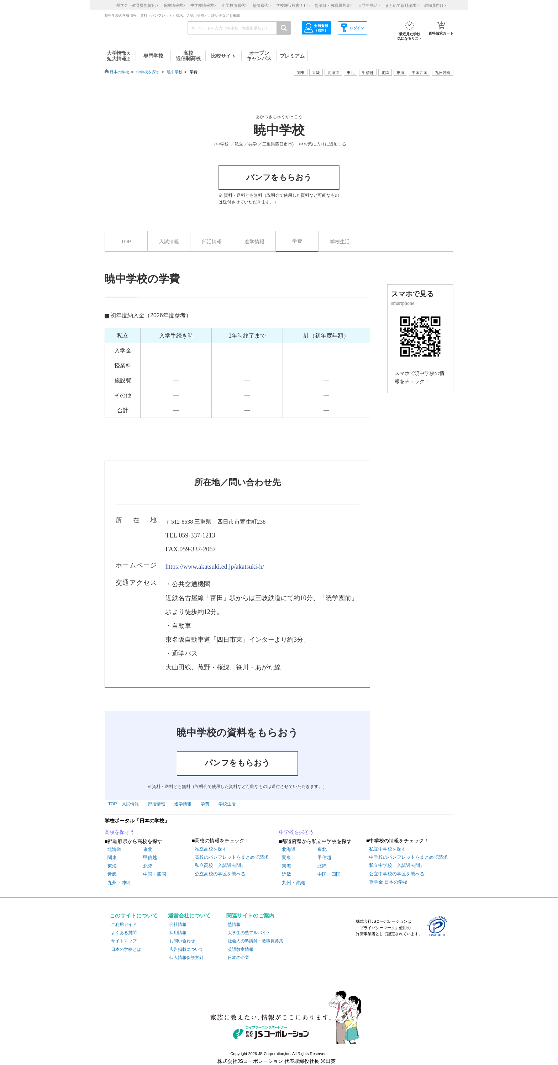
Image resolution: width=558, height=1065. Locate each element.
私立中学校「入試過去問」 (397, 865)
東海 (112, 866)
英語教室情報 (240, 949)
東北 (147, 849)
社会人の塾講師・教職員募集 (255, 940)
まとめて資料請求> (401, 5)
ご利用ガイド (124, 924)
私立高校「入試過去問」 (220, 865)
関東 (112, 857)
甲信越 (150, 857)
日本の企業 (238, 957)
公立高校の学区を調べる (220, 873)
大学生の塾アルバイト (249, 932)
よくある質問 (124, 932)
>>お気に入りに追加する (322, 144)
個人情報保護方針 (186, 957)
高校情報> (174, 5)
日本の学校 (119, 72)
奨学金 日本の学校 (388, 882)
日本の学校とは (126, 949)
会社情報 (177, 924)
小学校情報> (234, 5)
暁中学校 (175, 72)
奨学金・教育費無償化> (137, 5)
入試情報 (169, 241)
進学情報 (254, 241)
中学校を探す (148, 72)
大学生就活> (369, 5)
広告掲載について (186, 949)
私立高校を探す (211, 849)
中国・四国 (154, 874)
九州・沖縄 (119, 882)
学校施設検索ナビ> (293, 5)
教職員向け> (435, 5)
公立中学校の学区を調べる (397, 873)
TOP (126, 241)
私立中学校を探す (387, 849)
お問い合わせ (182, 940)
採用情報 (177, 932)
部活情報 (212, 241)
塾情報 (234, 924)
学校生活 (340, 241)
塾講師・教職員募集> (333, 5)
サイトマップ (124, 940)
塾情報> (261, 5)
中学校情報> (203, 5)
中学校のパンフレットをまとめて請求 (408, 857)
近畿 (112, 874)
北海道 (333, 72)
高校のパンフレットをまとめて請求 (232, 857)
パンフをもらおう (279, 177)
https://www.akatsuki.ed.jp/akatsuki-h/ (214, 566)
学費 (297, 241)
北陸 (147, 866)
